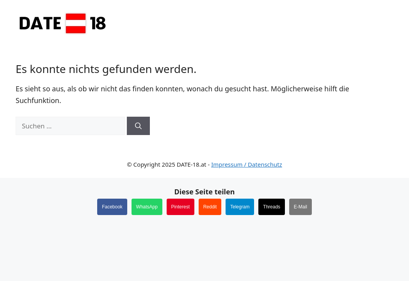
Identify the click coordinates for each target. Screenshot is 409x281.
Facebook (112, 207)
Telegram (239, 207)
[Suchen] (138, 126)
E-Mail (300, 207)
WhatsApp (147, 207)
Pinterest (180, 207)
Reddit (210, 207)
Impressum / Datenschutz (246, 164)
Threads (271, 207)
